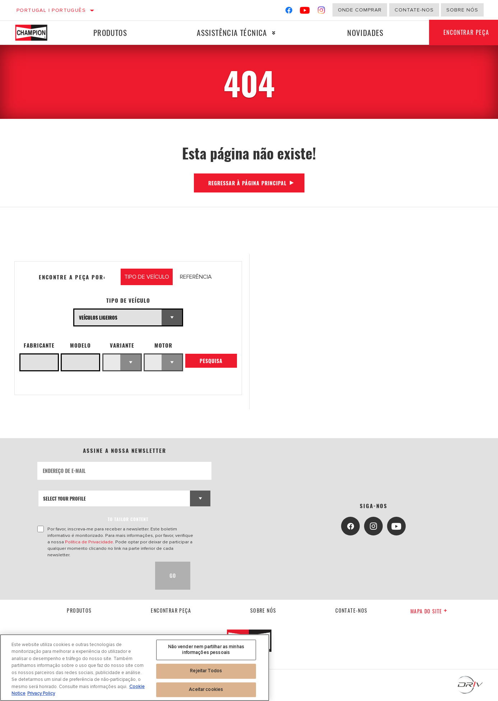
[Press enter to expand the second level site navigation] (274, 33)
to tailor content (128, 519)
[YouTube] (305, 12)
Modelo (80, 345)
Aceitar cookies (206, 689)
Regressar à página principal (247, 183)
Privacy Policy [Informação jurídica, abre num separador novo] (41, 693)
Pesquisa (211, 361)
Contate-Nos (414, 10)
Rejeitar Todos (206, 671)
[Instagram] (321, 12)
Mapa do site (428, 611)
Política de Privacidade (89, 542)
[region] (134, 667)
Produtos (110, 32)
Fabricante (39, 345)
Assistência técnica (232, 32)
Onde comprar (360, 10)
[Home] (36, 33)
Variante (122, 345)
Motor (163, 345)
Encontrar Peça (171, 610)
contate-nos (351, 610)
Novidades (365, 32)
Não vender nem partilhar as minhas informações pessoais (206, 649)
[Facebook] (289, 12)
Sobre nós (462, 10)
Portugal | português (51, 10)
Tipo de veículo (128, 300)
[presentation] (91, 576)
